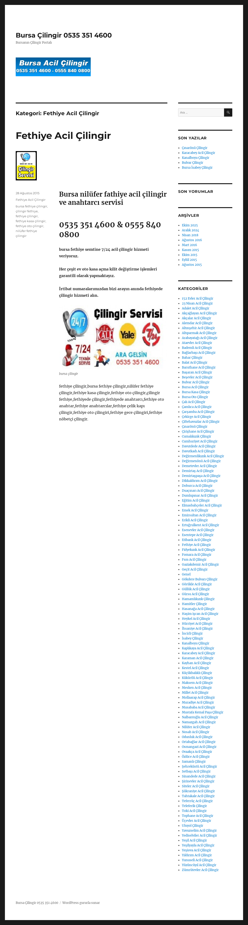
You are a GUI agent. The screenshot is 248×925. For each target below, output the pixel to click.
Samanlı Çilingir (194, 762)
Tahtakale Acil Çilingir (198, 796)
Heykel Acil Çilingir (196, 619)
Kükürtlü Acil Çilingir (197, 678)
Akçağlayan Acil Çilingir (199, 313)
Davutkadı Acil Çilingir (198, 451)
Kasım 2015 (190, 250)
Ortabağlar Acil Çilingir (199, 742)
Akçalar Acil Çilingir (196, 318)
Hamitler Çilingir (194, 604)
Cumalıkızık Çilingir (196, 436)
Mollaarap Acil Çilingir (198, 698)
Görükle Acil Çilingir (197, 584)
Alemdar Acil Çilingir (197, 323)
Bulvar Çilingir (192, 163)
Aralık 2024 (190, 230)
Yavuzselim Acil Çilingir (199, 831)
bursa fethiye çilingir (31, 206)
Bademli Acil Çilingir (197, 348)
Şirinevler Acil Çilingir (198, 781)
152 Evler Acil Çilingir (197, 299)
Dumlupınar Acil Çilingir (200, 496)
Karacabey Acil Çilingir (198, 153)
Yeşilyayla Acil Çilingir (198, 845)
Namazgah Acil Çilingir (199, 722)
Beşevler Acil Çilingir (197, 377)
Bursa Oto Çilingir (195, 397)
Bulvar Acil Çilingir (196, 382)
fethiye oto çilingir (29, 226)
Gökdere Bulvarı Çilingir (200, 579)
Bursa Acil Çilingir (195, 387)
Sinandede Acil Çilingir (199, 776)
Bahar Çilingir (192, 358)
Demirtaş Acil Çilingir (198, 471)
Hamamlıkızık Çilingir (198, 599)
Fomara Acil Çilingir (196, 555)
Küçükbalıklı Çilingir (197, 673)
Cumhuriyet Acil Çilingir (200, 441)
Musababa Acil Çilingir (198, 707)
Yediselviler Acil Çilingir (199, 835)
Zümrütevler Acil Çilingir (200, 870)
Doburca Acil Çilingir (197, 486)
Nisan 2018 (190, 235)
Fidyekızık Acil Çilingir (198, 550)
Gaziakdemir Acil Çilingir (200, 565)
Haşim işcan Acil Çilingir (200, 614)
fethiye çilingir (27, 216)
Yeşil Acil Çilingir (194, 840)
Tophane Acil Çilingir (197, 816)
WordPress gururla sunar (81, 903)
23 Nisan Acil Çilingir (197, 303)
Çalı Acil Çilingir (193, 402)
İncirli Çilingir (192, 634)
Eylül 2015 (189, 260)
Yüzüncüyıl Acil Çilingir (199, 865)
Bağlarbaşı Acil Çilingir (199, 353)
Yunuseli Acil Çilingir (197, 860)
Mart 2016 (189, 245)
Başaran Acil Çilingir (197, 372)
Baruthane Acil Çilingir (199, 367)
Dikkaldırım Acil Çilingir (200, 481)
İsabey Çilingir (192, 638)
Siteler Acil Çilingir (196, 786)
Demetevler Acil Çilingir (199, 466)
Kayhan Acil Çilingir (196, 663)
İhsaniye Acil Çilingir (197, 629)
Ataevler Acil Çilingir (197, 343)
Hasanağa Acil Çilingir (198, 609)
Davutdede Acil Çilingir (199, 446)
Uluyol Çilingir (192, 826)
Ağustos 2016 (192, 240)
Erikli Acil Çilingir (195, 520)
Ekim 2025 (190, 225)
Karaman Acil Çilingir (198, 658)
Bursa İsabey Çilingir (197, 168)
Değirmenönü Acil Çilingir (201, 461)
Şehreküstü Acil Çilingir (199, 767)
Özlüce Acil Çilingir (196, 757)
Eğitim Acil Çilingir (196, 500)
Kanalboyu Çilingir (195, 158)
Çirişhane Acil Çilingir (198, 432)
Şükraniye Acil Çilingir (198, 791)
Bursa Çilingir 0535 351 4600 (64, 35)
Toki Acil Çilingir (194, 811)
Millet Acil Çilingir (195, 693)
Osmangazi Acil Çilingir (199, 747)
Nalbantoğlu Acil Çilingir (200, 717)
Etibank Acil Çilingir (196, 540)
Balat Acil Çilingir (194, 363)
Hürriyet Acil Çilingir (197, 624)
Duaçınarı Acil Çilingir (198, 491)
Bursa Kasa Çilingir (196, 392)
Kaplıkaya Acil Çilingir (198, 648)
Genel (186, 574)
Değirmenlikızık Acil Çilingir (203, 456)
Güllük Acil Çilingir (196, 589)
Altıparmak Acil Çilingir (199, 333)
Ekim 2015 (189, 255)
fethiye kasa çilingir (30, 221)
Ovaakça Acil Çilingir (197, 752)
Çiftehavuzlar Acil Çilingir (201, 422)
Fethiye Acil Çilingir (63, 135)
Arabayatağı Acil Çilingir (200, 338)
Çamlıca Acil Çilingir (197, 407)
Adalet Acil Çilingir (195, 308)
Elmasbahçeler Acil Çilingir (202, 505)
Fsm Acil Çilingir (194, 560)
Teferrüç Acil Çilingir (197, 801)
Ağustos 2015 (192, 265)
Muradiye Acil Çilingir (198, 702)
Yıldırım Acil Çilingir (197, 855)
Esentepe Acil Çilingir (198, 535)
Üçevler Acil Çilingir (196, 821)
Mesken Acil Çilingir (197, 688)
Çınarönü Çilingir (194, 148)
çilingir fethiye (27, 211)
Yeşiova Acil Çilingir (196, 850)
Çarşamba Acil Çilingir (198, 412)
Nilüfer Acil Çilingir (196, 727)
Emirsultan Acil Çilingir (199, 515)
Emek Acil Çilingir (195, 510)
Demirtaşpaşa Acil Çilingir (201, 476)
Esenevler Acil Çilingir (198, 530)
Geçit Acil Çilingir (195, 569)
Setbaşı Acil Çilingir (196, 771)
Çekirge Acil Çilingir (196, 417)
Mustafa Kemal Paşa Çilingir (202, 712)
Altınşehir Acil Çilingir (198, 328)
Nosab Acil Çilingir (195, 732)
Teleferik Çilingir (194, 806)
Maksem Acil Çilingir (197, 683)
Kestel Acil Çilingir (195, 668)
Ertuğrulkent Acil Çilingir (200, 525)
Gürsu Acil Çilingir (195, 594)
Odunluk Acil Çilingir (197, 737)
